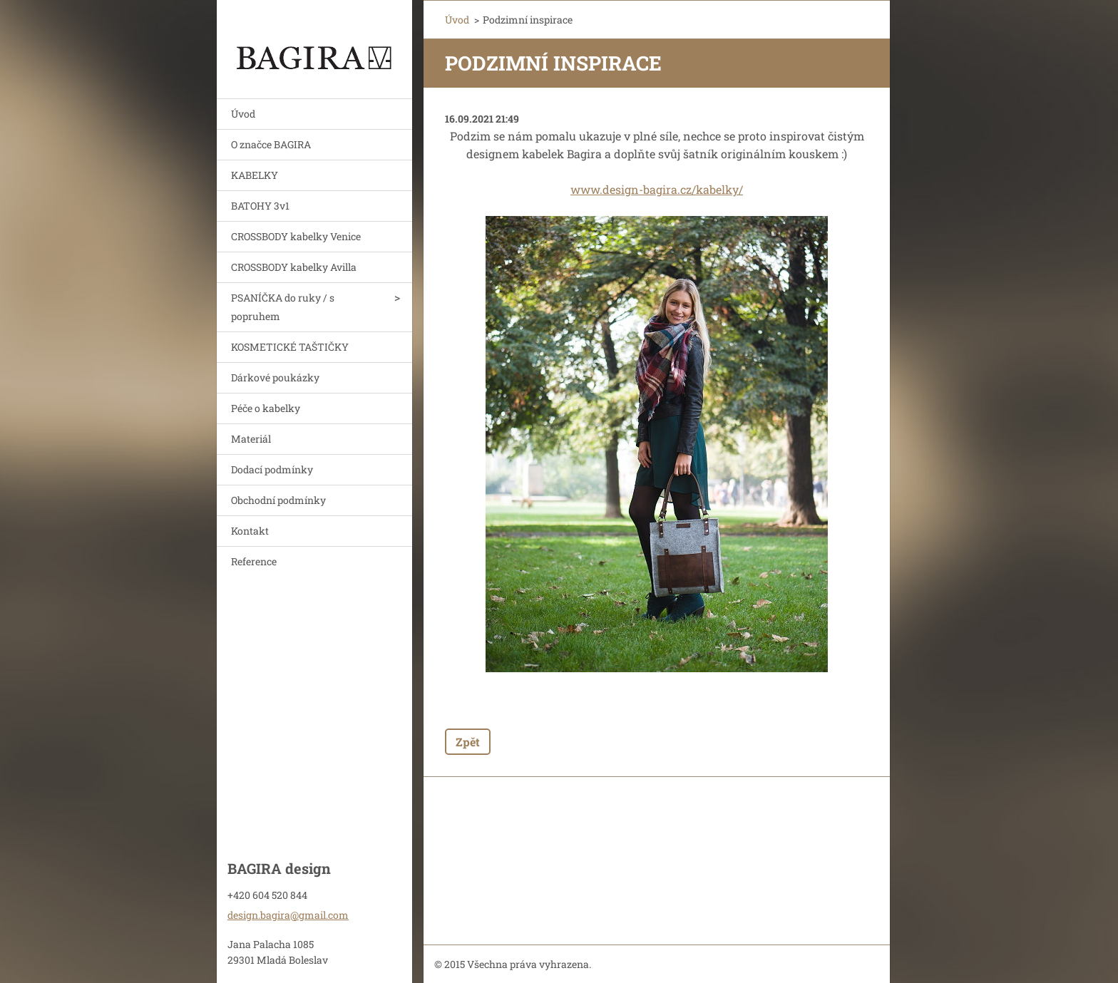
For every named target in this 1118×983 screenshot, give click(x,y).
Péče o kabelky (265, 408)
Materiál (251, 439)
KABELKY (254, 175)
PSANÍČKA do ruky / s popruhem (282, 307)
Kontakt (250, 530)
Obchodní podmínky (278, 500)
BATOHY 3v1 (260, 205)
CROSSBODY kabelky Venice (296, 236)
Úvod (243, 113)
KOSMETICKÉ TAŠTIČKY (290, 347)
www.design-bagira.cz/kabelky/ (656, 189)
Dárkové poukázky (275, 377)
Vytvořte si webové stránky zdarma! (720, 964)
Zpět (468, 741)
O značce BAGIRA (271, 144)
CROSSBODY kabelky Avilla (294, 267)
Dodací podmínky (272, 469)
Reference (254, 561)
